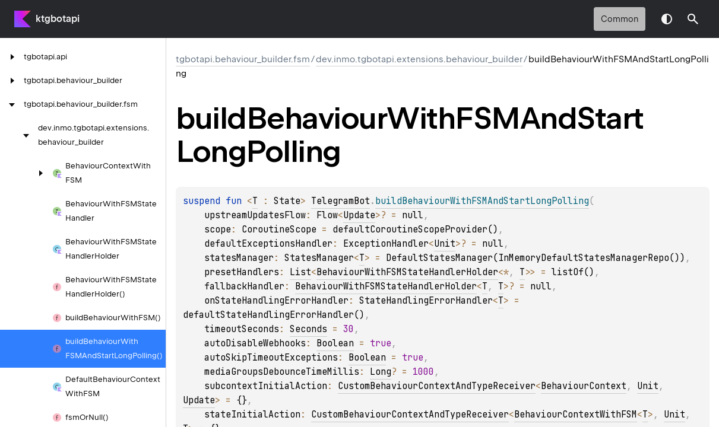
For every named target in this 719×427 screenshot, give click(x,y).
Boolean (335, 343)
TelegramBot (340, 201)
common (619, 19)
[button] (693, 19)
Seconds (308, 329)
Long (380, 372)
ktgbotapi (58, 18)
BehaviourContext (583, 386)
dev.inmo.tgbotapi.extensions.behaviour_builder (419, 59)
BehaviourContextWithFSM (575, 414)
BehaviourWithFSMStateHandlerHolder (407, 272)
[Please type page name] (693, 19)
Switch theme (667, 19)
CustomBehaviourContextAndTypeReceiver (437, 386)
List (300, 272)
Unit (444, 244)
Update (359, 215)
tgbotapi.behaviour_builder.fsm (243, 59)
